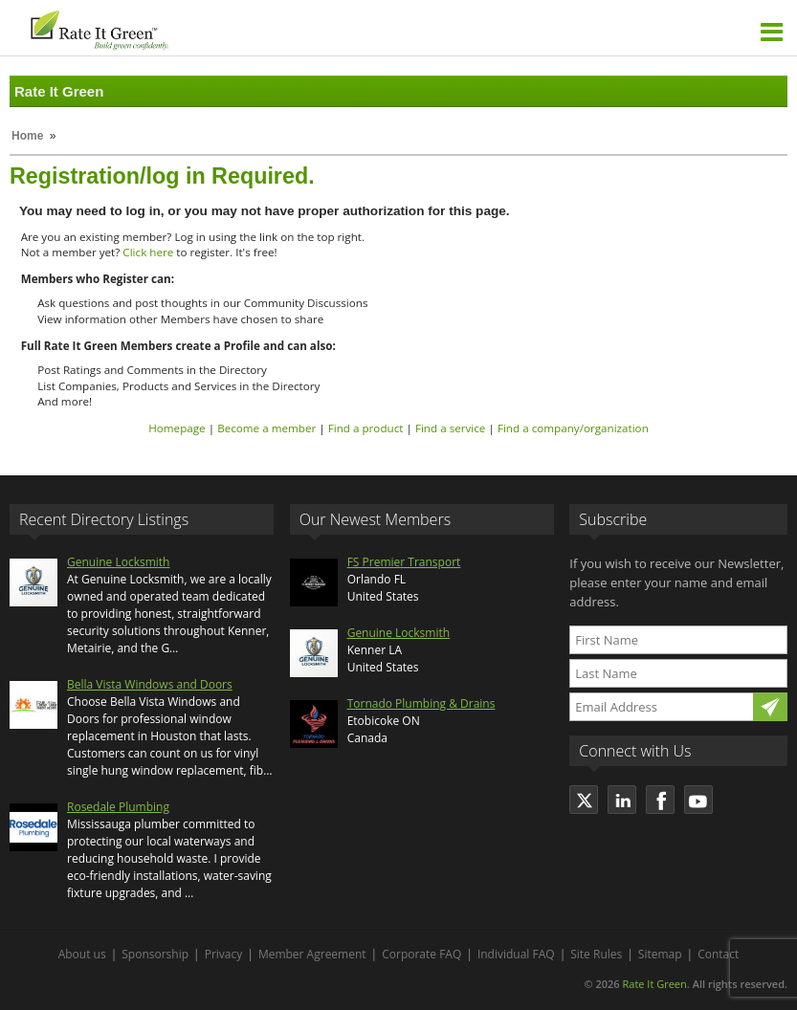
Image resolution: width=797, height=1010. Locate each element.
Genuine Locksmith (118, 562)
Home (27, 136)
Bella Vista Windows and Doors (149, 684)
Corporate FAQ (421, 954)
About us (82, 954)
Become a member (266, 428)
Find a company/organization (573, 428)
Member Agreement (312, 954)
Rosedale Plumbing (118, 807)
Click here (147, 252)
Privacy (224, 954)
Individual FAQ (516, 954)
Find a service (450, 428)
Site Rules (596, 954)
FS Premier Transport (404, 562)
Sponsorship (155, 954)
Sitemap (660, 954)
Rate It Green (654, 984)
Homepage (176, 428)
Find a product (366, 428)
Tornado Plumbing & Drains (421, 703)
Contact (718, 954)
